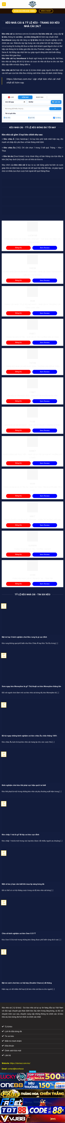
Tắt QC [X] (33, 1071)
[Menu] (4, 4)
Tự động (58, 117)
